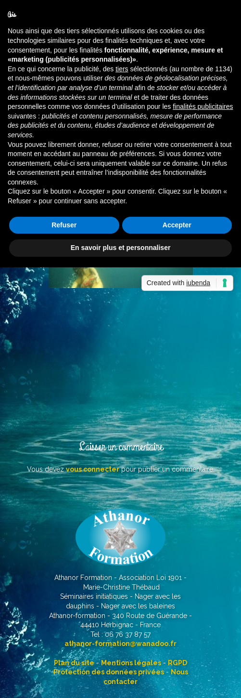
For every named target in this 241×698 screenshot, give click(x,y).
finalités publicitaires (203, 106)
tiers (121, 69)
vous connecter (92, 469)
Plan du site (74, 663)
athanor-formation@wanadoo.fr (120, 643)
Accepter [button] (177, 225)
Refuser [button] (63, 225)
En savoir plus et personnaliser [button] (121, 247)
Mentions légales (131, 663)
